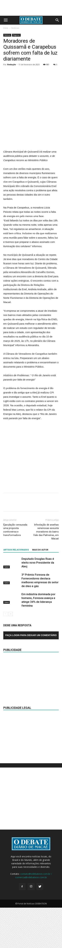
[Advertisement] (31, 156)
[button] (57, 20)
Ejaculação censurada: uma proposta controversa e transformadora (15, 570)
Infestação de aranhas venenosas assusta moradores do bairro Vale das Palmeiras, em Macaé (46, 572)
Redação (11, 64)
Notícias (15, 28)
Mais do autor (40, 590)
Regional (16, 35)
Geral (6, 607)
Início (5, 28)
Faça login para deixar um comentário (31, 675)
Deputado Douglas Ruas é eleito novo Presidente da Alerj (37, 603)
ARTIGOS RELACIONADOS (16, 590)
